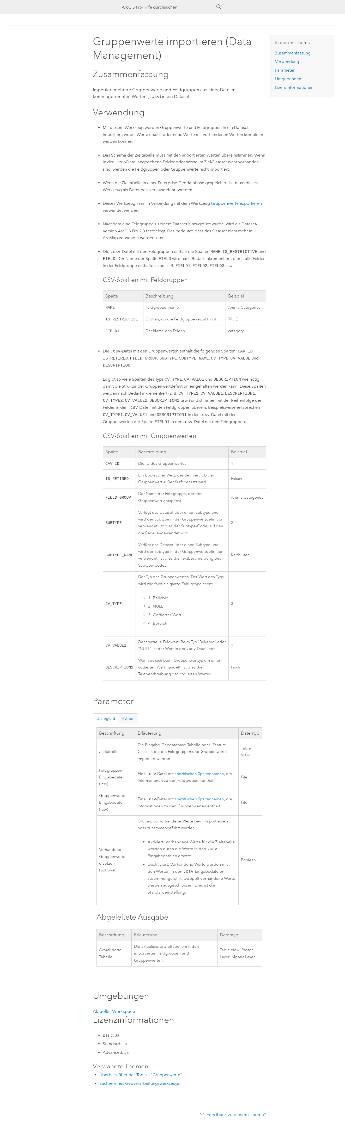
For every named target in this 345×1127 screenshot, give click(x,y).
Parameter (285, 70)
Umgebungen (288, 78)
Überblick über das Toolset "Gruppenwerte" (140, 1076)
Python (128, 720)
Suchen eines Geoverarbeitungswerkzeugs (139, 1085)
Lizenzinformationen (294, 87)
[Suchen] (219, 7)
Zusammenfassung (293, 53)
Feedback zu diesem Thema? (236, 1116)
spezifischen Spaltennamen (199, 776)
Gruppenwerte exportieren (236, 202)
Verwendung (287, 61)
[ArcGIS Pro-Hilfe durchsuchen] (167, 7)
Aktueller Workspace (114, 1013)
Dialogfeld (105, 720)
